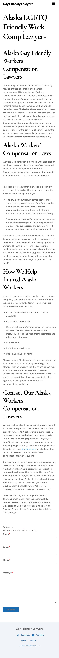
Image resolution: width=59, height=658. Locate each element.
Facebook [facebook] (22, 635)
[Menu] (53, 3)
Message (8, 573)
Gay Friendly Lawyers (28, 645)
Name (6, 534)
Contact (32, 640)
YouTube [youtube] (37, 635)
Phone (6, 560)
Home (23, 640)
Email (6, 547)
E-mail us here (29, 449)
